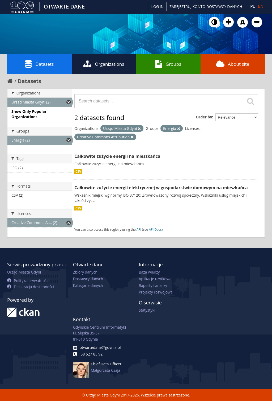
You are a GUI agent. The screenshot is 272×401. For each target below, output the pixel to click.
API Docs (155, 229)
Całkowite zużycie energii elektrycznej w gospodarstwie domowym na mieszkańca (161, 188)
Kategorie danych (88, 285)
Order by (204, 116)
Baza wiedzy (149, 272)
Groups (168, 64)
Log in (157, 6)
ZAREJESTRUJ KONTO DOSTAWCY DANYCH (205, 6)
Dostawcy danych (88, 278)
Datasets (39, 64)
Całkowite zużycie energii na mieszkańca (117, 156)
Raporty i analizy (153, 285)
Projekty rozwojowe (156, 292)
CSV (78, 171)
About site (232, 64)
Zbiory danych (85, 272)
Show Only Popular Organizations (28, 114)
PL (252, 6)
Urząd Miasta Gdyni (24, 272)
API (139, 229)
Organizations (103, 64)
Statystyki (147, 310)
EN (260, 6)
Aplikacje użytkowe (155, 278)
